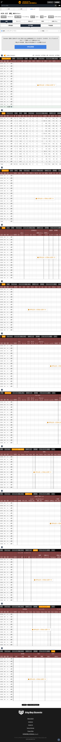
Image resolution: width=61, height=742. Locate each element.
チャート (18, 21)
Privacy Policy (31, 731)
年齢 (5, 61)
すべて (33, 9)
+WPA (28, 287)
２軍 (21, 9)
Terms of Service (30, 728)
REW (36, 287)
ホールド (40, 116)
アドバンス (20, 58)
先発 (26, 116)
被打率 (36, 173)
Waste (30, 454)
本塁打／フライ (56, 61)
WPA (31, 58)
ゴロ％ (50, 61)
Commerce (30, 722)
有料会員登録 (30, 47)
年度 (43, 31)
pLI (39, 287)
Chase (26, 454)
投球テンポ (52, 113)
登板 (22, 61)
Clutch (58, 287)
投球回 (25, 61)
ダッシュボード (6, 58)
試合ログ (30, 21)
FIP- (54, 173)
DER (42, 61)
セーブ (18, 61)
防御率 (19, 116)
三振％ (30, 61)
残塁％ (46, 61)
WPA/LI (54, 287)
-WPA (24, 287)
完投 (29, 116)
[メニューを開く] (2, 2)
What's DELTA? (30, 718)
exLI (50, 287)
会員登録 (57, 2)
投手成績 (30, 25)
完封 (32, 116)
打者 (49, 116)
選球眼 (54, 170)
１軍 (8, 9)
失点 (56, 116)
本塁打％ (38, 61)
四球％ (34, 61)
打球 (26, 58)
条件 (4, 31)
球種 (35, 58)
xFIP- (57, 173)
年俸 (42, 21)
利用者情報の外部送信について (30, 734)
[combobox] (27, 5)
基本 (14, 58)
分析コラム (54, 21)
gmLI (46, 287)
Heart (19, 454)
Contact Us (30, 725)
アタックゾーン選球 (51, 284)
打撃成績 (10, 25)
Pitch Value (41, 58)
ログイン (50, 2)
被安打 (52, 116)
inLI (42, 287)
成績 (6, 21)
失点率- (51, 173)
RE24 (32, 287)
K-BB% (27, 173)
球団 (8, 61)
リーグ (11, 61)
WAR (55, 336)
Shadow (23, 454)
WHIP (40, 173)
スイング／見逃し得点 (52, 58)
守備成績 (50, 25)
